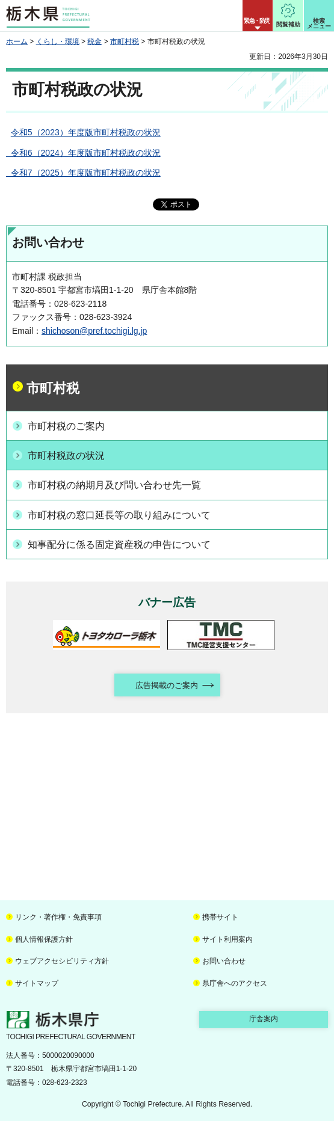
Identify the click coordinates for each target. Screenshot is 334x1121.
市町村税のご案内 (66, 426)
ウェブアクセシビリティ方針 (62, 961)
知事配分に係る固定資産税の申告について (119, 544)
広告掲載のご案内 (166, 685)
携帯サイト (220, 917)
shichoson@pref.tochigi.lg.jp (94, 331)
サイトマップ (36, 983)
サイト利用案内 (227, 939)
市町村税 (124, 41)
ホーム (17, 41)
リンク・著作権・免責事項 (58, 917)
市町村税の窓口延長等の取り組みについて (119, 515)
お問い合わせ (224, 961)
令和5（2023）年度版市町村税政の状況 (86, 132)
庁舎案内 (263, 1019)
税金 (94, 41)
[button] (258, 15)
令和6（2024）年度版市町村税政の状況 (83, 153)
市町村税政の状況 (66, 455)
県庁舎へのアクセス (234, 983)
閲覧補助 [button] (288, 24)
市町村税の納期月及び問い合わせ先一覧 (114, 485)
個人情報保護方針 (44, 939)
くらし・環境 (57, 41)
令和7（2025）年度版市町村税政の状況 (83, 172)
